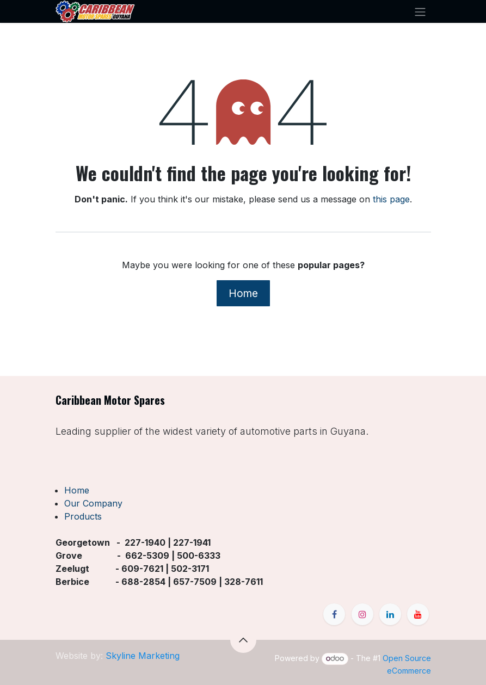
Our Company (93, 503)
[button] (243, 640)
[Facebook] (334, 614)
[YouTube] (418, 614)
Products (83, 516)
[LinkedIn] (390, 614)
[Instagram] (362, 614)
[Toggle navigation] (420, 11)
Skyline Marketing (143, 655)
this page (391, 199)
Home (243, 293)
